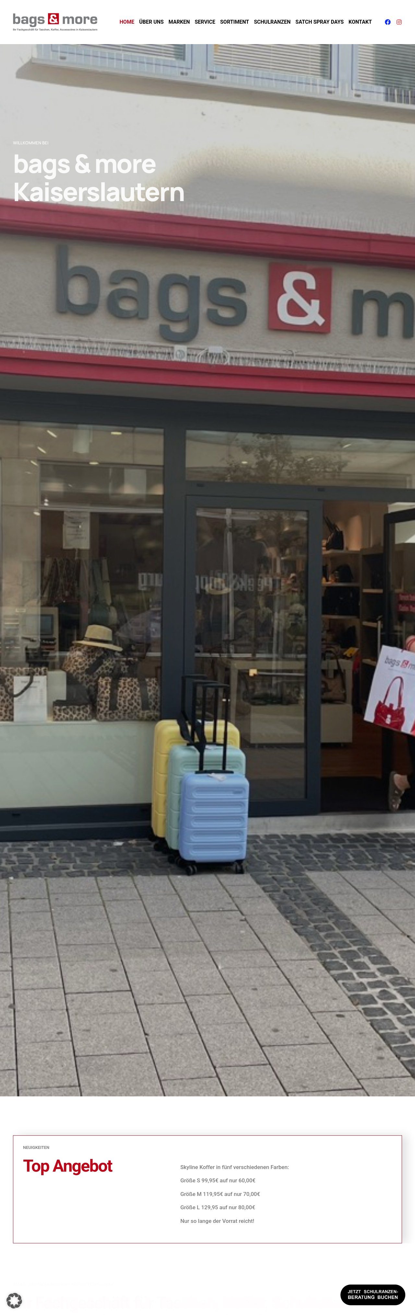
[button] (14, 1300)
